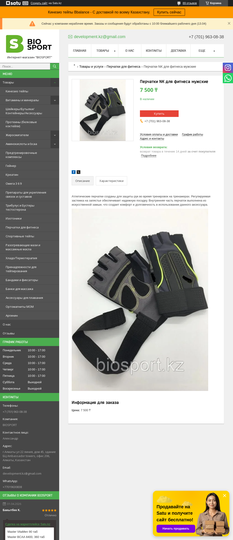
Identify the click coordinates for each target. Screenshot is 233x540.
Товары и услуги (91, 66)
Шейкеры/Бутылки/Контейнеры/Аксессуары (24, 111)
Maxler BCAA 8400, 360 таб (26, 537)
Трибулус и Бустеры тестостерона (20, 207)
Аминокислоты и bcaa (21, 144)
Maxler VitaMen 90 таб (23, 531)
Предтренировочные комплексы (21, 155)
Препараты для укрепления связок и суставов (26, 194)
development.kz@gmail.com (22, 473)
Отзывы (9, 333)
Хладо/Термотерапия (21, 258)
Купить (159, 113)
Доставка (178, 50)
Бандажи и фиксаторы (22, 280)
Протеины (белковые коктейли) (21, 124)
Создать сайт (39, 3)
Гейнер (11, 166)
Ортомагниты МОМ (20, 307)
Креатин (12, 175)
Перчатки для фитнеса (22, 227)
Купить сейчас (169, 12)
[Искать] (54, 66)
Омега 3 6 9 (14, 183)
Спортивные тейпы (20, 236)
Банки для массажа (19, 289)
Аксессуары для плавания (24, 298)
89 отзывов (190, 3)
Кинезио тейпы (17, 91)
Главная (79, 50)
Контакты (154, 50)
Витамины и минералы (22, 100)
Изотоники (14, 218)
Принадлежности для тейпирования (21, 269)
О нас (7, 324)
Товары (8, 82)
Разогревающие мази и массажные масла (23, 247)
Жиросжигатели (17, 135)
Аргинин (12, 315)
